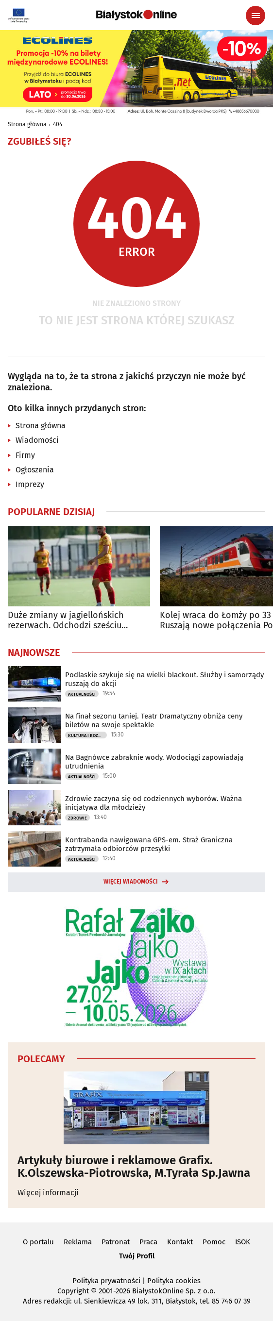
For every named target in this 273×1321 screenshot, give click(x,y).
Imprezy (30, 484)
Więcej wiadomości (130, 881)
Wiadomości (37, 440)
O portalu (38, 1241)
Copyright (73, 1291)
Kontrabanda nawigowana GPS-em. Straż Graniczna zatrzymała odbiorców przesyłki (149, 844)
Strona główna (27, 124)
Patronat (116, 1241)
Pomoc (214, 1241)
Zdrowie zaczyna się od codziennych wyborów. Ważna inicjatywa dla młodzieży (153, 803)
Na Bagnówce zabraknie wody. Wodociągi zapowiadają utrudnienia (154, 761)
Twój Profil (136, 1256)
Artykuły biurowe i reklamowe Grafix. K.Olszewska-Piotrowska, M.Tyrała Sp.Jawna (133, 1167)
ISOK (242, 1241)
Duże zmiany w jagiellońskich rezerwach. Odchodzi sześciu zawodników (66, 620)
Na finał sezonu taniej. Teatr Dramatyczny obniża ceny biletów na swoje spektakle (153, 720)
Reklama (78, 1241)
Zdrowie (77, 818)
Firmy (25, 455)
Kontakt (180, 1241)
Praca (148, 1241)
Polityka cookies (174, 1280)
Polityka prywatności (106, 1280)
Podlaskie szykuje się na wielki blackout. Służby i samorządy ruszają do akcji (164, 679)
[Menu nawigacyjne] (255, 15)
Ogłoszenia (35, 469)
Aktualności (82, 694)
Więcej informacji (48, 1192)
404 (57, 124)
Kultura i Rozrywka (87, 735)
